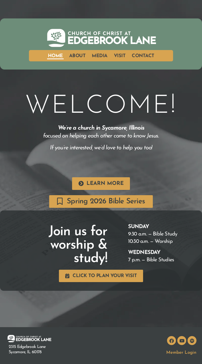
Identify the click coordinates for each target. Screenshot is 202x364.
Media (100, 55)
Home (55, 55)
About (77, 55)
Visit (120, 55)
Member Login (181, 352)
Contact (143, 55)
